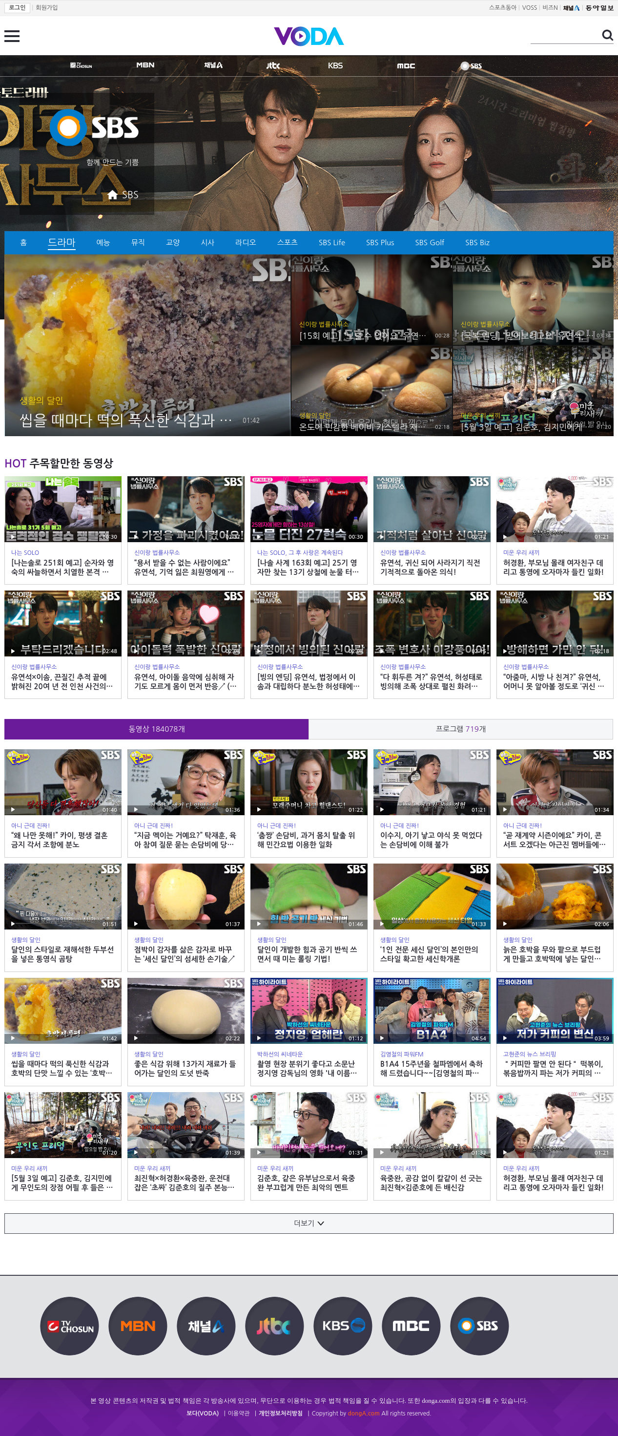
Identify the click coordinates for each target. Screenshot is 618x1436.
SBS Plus (380, 242)
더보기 (309, 1223)
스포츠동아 (502, 8)
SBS (471, 66)
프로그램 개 (461, 729)
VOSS (529, 8)
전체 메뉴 (12, 36)
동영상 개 (156, 729)
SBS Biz (477, 242)
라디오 (245, 242)
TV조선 (81, 65)
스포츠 (287, 242)
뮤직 (138, 242)
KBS (336, 65)
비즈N (550, 8)
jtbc (273, 65)
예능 (103, 242)
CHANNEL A (213, 65)
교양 (173, 242)
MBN (145, 65)
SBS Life (332, 242)
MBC (406, 65)
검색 (608, 35)
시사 (207, 242)
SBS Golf (430, 242)
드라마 (61, 243)
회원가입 (47, 8)
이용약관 (239, 1413)
